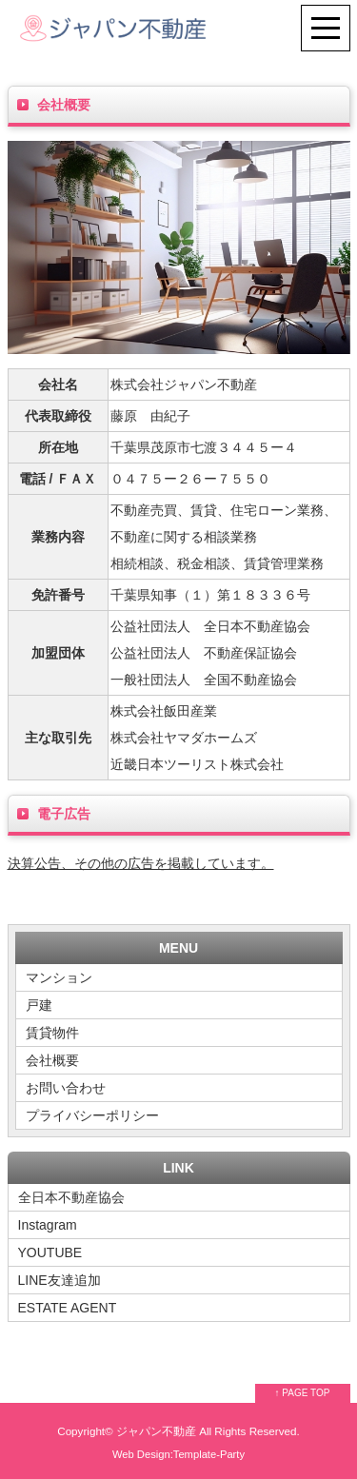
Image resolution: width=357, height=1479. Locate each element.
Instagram (47, 1224)
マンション (59, 977)
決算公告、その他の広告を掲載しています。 (141, 863)
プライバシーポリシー (92, 1115)
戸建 (39, 1005)
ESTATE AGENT (67, 1307)
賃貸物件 (52, 1032)
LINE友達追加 (59, 1280)
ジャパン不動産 (156, 1431)
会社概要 (52, 1060)
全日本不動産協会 (71, 1197)
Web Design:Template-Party (178, 1454)
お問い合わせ (66, 1087)
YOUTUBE (50, 1252)
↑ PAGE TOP (302, 1393)
